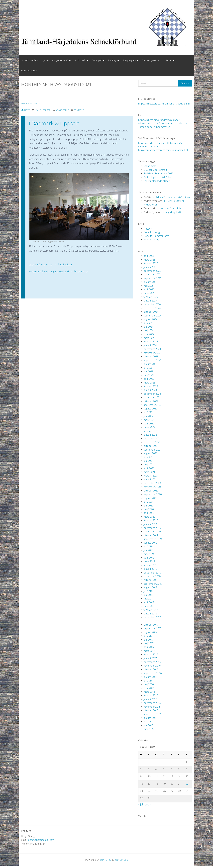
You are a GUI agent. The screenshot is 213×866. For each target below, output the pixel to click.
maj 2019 (149, 554)
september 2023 (153, 360)
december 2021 (152, 438)
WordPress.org (151, 239)
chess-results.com (148, 146)
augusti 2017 (150, 632)
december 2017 (152, 617)
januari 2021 (150, 479)
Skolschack (79, 60)
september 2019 (153, 539)
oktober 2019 (151, 535)
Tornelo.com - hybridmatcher (154, 126)
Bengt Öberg (62, 110)
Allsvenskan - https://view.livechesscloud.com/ (162, 123)
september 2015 (153, 714)
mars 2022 (149, 427)
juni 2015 (148, 725)
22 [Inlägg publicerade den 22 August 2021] (187, 783)
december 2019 (152, 527)
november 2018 (152, 576)
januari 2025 (150, 300)
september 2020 (153, 494)
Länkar (168, 60)
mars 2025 (149, 293)
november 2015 (152, 706)
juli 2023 (148, 367)
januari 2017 (150, 658)
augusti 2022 (150, 408)
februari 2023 (151, 386)
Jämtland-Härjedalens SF (56, 60)
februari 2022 (151, 431)
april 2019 (149, 557)
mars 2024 (149, 337)
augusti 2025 (150, 282)
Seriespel (97, 60)
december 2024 (152, 304)
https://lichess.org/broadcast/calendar (158, 119)
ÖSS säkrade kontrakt (155, 169)
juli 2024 (148, 322)
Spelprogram (129, 60)
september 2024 (153, 315)
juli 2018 (148, 591)
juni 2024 (148, 326)
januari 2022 (150, 434)
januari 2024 (150, 345)
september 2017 (153, 628)
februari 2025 (151, 296)
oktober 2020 (151, 490)
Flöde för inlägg (152, 232)
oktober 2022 (151, 401)
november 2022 (152, 397)
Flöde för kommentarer (156, 235)
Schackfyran (150, 166)
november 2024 (152, 308)
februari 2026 (151, 263)
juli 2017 (148, 635)
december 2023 (152, 349)
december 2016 (152, 662)
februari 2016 (151, 695)
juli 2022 (148, 412)
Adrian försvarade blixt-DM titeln (173, 197)
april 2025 (149, 289)
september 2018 (153, 583)
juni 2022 (148, 416)
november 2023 (152, 352)
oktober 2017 (151, 624)
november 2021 (152, 442)
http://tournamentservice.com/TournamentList (163, 150)
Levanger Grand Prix (170, 208)
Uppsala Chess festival (41, 264)
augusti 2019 (150, 542)
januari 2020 (150, 524)
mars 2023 (149, 382)
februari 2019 (151, 565)
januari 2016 (150, 699)
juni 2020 (148, 505)
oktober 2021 (151, 445)
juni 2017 (148, 639)
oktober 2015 (151, 710)
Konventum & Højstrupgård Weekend (49, 271)
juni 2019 (148, 550)
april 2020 (149, 512)
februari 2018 (151, 609)
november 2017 (152, 621)
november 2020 (152, 486)
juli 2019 (148, 546)
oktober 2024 (151, 311)
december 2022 (152, 393)
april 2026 (149, 255)
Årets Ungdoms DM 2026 (157, 177)
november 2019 (152, 531)
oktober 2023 (151, 356)
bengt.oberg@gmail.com (41, 839)
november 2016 (152, 665)
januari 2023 (150, 389)
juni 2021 (148, 460)
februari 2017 (151, 654)
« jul (140, 804)
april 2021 (149, 468)
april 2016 (149, 688)
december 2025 (152, 270)
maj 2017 (149, 643)
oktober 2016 (151, 669)
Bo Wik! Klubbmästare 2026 (158, 173)
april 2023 (149, 378)
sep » (148, 804)
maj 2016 (149, 684)
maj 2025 (149, 285)
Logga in (148, 228)
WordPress (121, 860)
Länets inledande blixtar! (157, 181)
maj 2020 (149, 509)
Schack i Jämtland (29, 60)
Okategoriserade (30, 103)
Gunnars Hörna (29, 70)
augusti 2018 (150, 587)
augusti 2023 (150, 364)
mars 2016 (149, 691)
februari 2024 (151, 341)
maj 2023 (149, 375)
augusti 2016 (150, 676)
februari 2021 (151, 475)
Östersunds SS (175, 143)
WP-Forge (105, 860)
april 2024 (149, 334)
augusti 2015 (150, 717)
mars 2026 (149, 259)
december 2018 (152, 572)
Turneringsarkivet (151, 60)
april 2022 (149, 423)
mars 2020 (149, 516)
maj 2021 (149, 464)
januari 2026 (150, 267)
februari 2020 (151, 520)
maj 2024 (149, 330)
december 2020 (152, 483)
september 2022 (153, 404)
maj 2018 (149, 598)
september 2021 (153, 449)
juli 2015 (148, 721)
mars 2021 (149, 472)
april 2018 (149, 602)
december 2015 (152, 702)
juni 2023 (148, 371)
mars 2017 (149, 650)
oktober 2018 (151, 579)
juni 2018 (148, 594)
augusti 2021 (150, 453)
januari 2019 (150, 568)
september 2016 (153, 673)
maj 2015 (149, 729)
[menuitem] (30, 60)
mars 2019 (149, 561)
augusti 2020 (150, 498)
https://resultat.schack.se (151, 143)
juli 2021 (148, 457)
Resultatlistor (65, 264)
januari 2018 (150, 613)
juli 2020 (148, 501)
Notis (25, 110)
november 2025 (152, 274)
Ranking (112, 60)
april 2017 (149, 647)
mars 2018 (149, 606)
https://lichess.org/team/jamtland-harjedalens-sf (164, 103)
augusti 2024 (150, 319)
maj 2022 (149, 419)
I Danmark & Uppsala (54, 123)
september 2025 (153, 278)
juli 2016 (148, 680)
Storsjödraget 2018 (173, 212)
